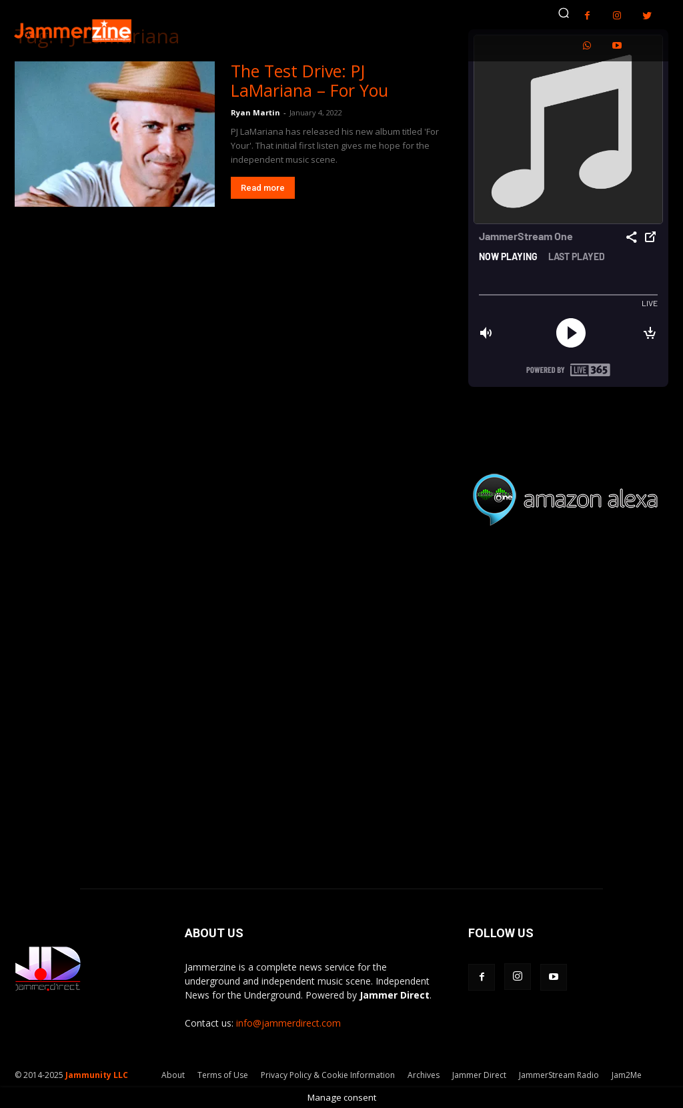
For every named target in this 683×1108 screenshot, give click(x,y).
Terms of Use (222, 1075)
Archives (424, 1075)
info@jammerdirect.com (288, 1023)
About (173, 1075)
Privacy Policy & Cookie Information (328, 1075)
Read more (263, 188)
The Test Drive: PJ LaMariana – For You (309, 80)
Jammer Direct (479, 1075)
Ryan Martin (255, 112)
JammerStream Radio (559, 1075)
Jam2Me (627, 1075)
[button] (564, 13)
